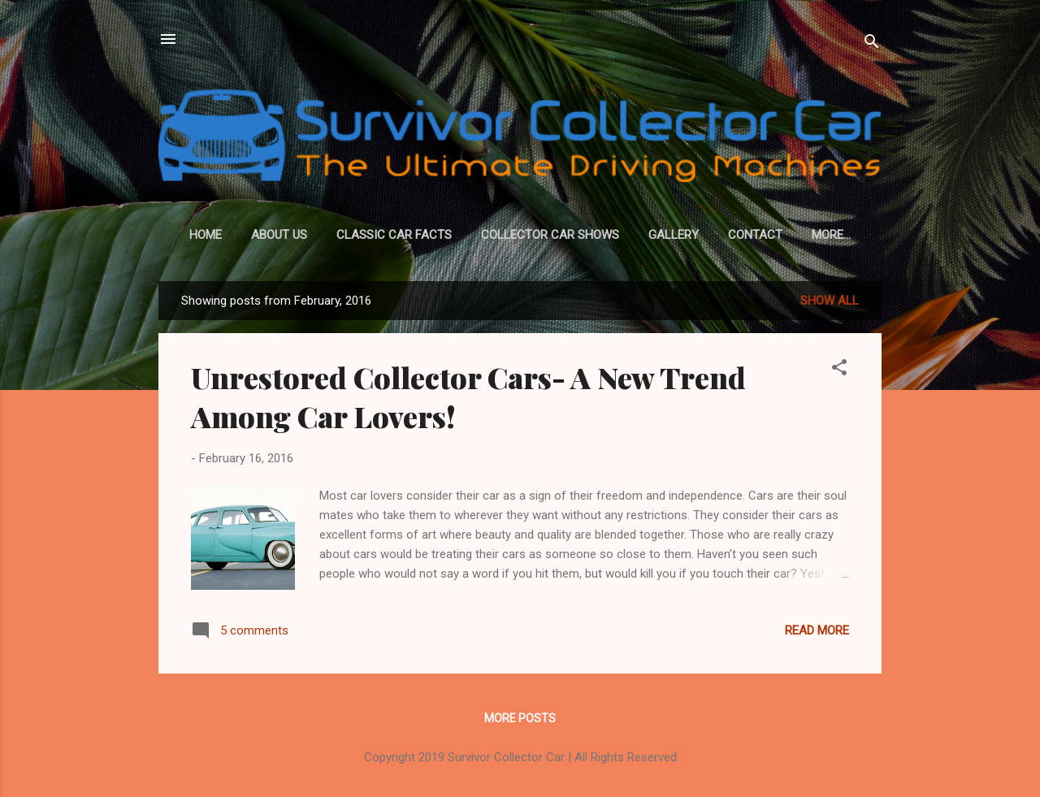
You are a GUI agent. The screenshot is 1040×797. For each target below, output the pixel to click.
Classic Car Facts (394, 234)
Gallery (673, 234)
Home (205, 234)
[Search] (872, 44)
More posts (520, 718)
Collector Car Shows (550, 234)
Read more (817, 630)
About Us (279, 234)
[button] (839, 370)
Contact (755, 234)
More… (831, 234)
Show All (829, 300)
